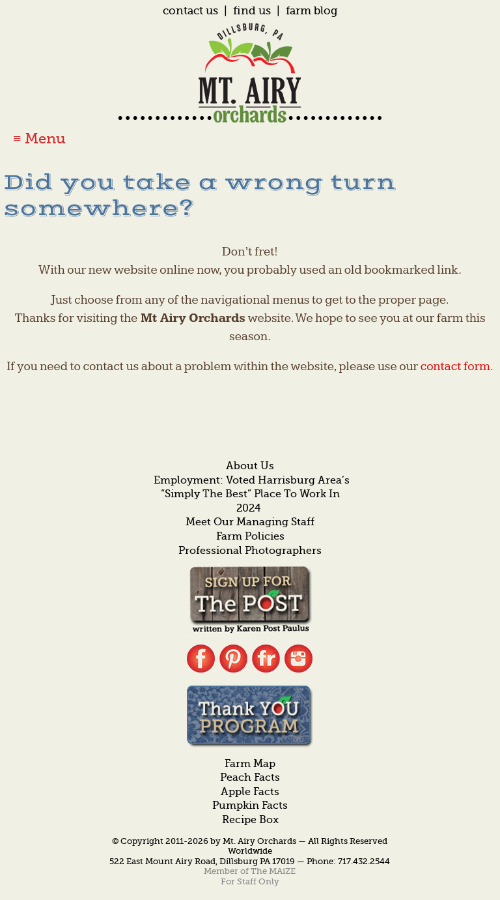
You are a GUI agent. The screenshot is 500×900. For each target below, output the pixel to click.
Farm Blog (312, 11)
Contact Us (190, 11)
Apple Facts (250, 792)
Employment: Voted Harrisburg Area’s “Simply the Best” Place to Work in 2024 (252, 494)
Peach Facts (250, 777)
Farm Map (250, 764)
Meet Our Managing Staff (250, 522)
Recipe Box (250, 820)
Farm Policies (250, 536)
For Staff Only (250, 881)
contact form (455, 366)
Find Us (252, 11)
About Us (250, 466)
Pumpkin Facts (250, 805)
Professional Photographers (250, 551)
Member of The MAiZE (250, 871)
